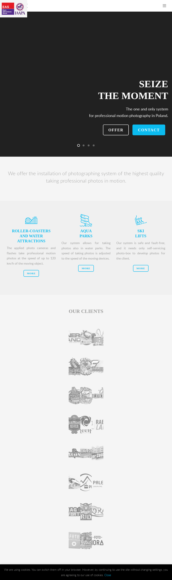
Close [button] (107, 575)
